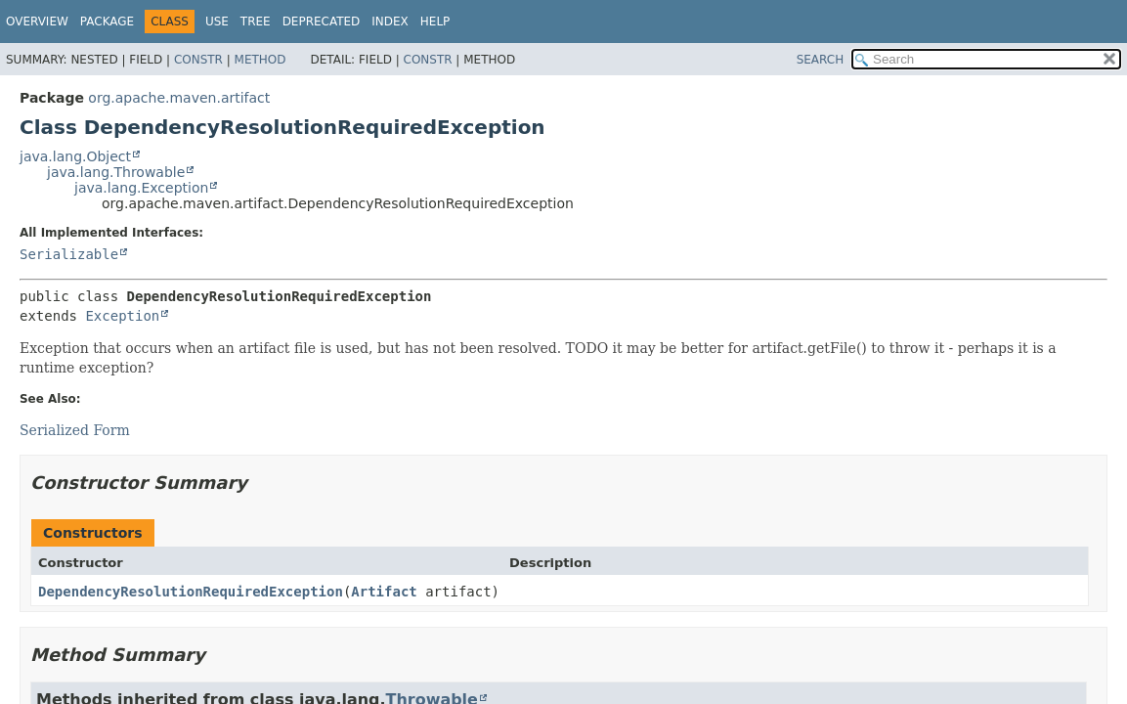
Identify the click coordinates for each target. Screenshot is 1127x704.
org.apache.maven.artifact (179, 98)
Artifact (383, 591)
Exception (122, 316)
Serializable (69, 254)
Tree (255, 21)
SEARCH (821, 59)
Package (107, 21)
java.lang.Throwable (116, 172)
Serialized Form (75, 430)
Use (217, 21)
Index (390, 21)
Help (435, 21)
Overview (37, 21)
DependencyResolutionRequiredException (190, 591)
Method (260, 59)
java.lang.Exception (141, 188)
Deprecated (321, 21)
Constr (198, 59)
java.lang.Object (75, 156)
